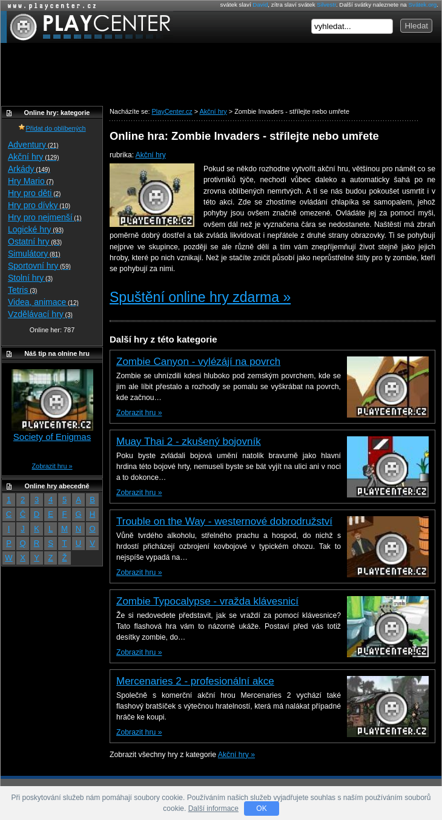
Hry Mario (31, 181)
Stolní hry (30, 278)
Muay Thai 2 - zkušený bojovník (188, 441)
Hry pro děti (34, 193)
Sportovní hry (39, 266)
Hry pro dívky (39, 205)
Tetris (22, 290)
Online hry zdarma (49, 6)
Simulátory (34, 253)
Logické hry (36, 229)
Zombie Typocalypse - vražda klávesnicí (207, 601)
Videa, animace (43, 302)
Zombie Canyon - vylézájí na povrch (198, 361)
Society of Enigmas (52, 436)
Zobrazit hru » (139, 412)
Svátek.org (423, 4)
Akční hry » (236, 754)
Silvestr (326, 4)
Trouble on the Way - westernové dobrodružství (224, 521)
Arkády (29, 169)
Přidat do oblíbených (51, 128)
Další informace (213, 808)
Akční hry (151, 155)
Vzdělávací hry (40, 314)
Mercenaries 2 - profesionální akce (195, 681)
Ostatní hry (35, 241)
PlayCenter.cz (87, 27)
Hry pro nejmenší (45, 217)
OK (261, 808)
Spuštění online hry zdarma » (200, 297)
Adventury (33, 144)
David (260, 4)
